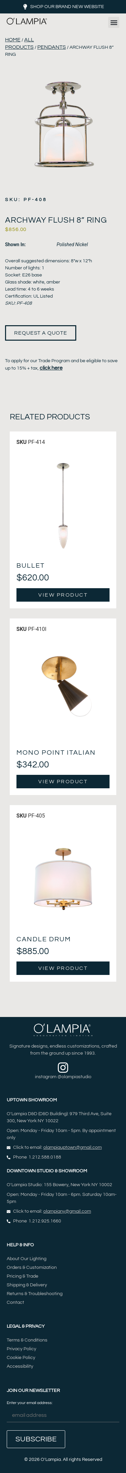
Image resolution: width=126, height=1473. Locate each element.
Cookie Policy (21, 1357)
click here (51, 368)
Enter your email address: (63, 1411)
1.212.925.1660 (45, 1221)
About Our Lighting (26, 1258)
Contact (15, 1302)
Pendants (51, 47)
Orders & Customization (32, 1267)
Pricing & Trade (22, 1276)
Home (12, 39)
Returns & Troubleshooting (34, 1293)
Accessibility (20, 1366)
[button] (113, 22)
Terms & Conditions (27, 1340)
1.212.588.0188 (45, 1157)
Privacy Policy (21, 1349)
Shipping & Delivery (27, 1285)
